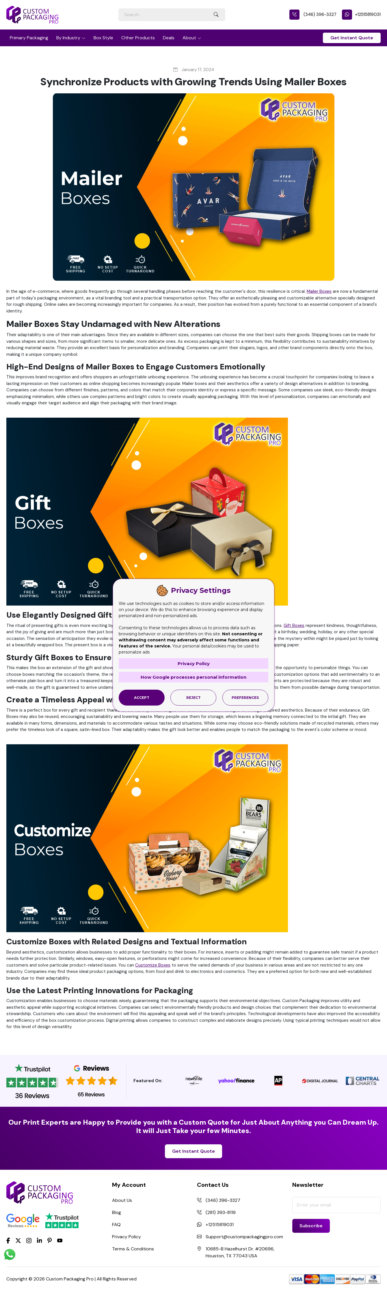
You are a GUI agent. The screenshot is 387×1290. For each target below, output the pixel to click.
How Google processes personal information (193, 677)
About (189, 38)
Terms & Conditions (133, 1249)
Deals (168, 38)
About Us (122, 1200)
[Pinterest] (49, 1240)
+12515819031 (361, 14)
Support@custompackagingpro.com (244, 1237)
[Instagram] (28, 1240)
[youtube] (59, 1240)
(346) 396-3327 (312, 14)
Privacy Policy (126, 1237)
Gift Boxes (294, 625)
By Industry (68, 38)
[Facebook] (8, 1240)
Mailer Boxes (319, 291)
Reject (193, 697)
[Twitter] (18, 1240)
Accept (141, 697)
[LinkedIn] (39, 1240)
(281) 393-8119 (221, 1212)
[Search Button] (216, 14)
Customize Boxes (152, 965)
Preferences (245, 697)
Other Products (138, 38)
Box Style (103, 38)
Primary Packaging (29, 38)
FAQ (116, 1224)
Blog (116, 1212)
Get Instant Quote (351, 38)
